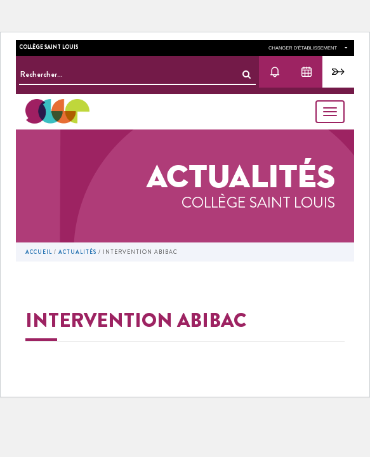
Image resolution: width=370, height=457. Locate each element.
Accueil (38, 252)
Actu (275, 72)
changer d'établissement (307, 48)
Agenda (306, 72)
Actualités (77, 252)
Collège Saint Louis (48, 47)
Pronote (338, 72)
